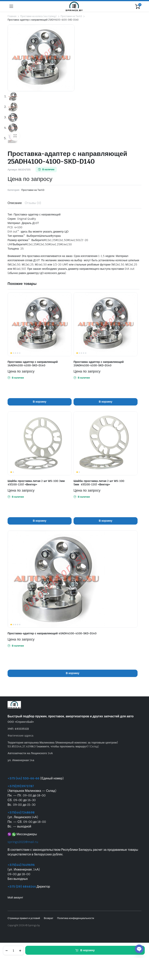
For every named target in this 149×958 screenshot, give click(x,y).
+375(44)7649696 (21, 865)
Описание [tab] (15, 203)
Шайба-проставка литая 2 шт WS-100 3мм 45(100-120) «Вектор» (36, 482)
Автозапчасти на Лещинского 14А (30, 753)
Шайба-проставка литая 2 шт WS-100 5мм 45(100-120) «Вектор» (99, 482)
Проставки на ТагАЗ (71, 16)
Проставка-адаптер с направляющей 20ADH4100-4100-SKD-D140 (99, 363)
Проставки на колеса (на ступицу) (38, 16)
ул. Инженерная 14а (21, 760)
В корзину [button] (39, 401)
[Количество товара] (13, 950)
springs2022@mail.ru (23, 842)
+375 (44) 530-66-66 (23, 778)
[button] (15, 136)
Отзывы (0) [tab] (33, 203)
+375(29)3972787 (21, 786)
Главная (12, 16)
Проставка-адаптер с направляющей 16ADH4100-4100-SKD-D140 (33, 363)
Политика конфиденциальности (75, 918)
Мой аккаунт (15, 897)
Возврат (48, 918)
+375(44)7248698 (21, 812)
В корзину (87, 950)
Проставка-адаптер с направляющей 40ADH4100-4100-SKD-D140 (52, 633)
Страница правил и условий (24, 918)
